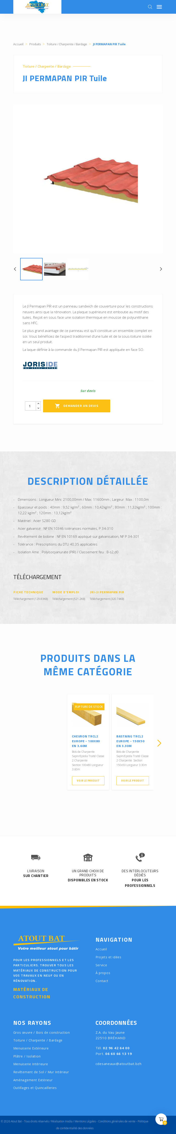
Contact (102, 981)
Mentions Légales (85, 1121)
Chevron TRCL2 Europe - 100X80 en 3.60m (86, 741)
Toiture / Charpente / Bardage (47, 66)
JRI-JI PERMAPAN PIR (107, 592)
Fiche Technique (29, 592)
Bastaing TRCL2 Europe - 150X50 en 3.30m (130, 741)
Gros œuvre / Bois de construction (41, 1032)
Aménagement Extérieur (33, 1080)
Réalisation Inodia (61, 1121)
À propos (103, 973)
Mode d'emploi (66, 592)
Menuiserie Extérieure (31, 1048)
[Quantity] (30, 406)
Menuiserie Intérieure (30, 1064)
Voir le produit (88, 780)
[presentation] (16, 743)
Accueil (101, 949)
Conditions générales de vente (116, 1121)
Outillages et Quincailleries (35, 1088)
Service (101, 965)
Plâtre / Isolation (27, 1056)
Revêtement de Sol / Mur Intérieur (41, 1072)
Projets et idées (108, 957)
